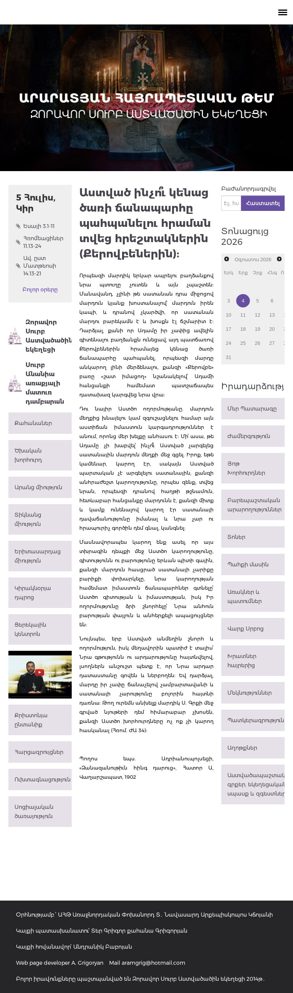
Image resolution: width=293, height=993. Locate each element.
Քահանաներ (33, 423)
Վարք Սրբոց (245, 628)
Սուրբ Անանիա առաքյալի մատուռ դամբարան (36, 383)
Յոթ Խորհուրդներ (246, 468)
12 (257, 315)
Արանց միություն (38, 487)
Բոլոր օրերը (40, 289)
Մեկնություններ (249, 692)
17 (228, 329)
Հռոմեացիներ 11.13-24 (39, 242)
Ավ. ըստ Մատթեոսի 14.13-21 (36, 266)
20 (272, 329)
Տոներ (236, 537)
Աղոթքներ (242, 747)
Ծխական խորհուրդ (28, 455)
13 (272, 315)
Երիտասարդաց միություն (37, 556)
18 (243, 329)
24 (228, 343)
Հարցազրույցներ (38, 752)
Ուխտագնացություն (42, 779)
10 (228, 315)
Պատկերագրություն (255, 720)
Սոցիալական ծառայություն (33, 812)
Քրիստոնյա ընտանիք (31, 720)
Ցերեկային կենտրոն (30, 629)
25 (243, 343)
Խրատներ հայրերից (241, 661)
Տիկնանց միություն (27, 519)
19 (257, 329)
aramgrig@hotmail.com (153, 962)
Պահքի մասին (248, 564)
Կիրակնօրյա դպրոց (32, 593)
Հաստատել (263, 203)
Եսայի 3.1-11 (35, 226)
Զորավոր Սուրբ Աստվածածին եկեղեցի (40, 336)
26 (257, 343)
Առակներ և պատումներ (244, 597)
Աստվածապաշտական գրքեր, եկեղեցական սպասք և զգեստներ (256, 784)
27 (272, 343)
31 (228, 357)
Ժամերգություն (248, 436)
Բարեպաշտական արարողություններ (254, 505)
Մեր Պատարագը (252, 408)
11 (243, 315)
